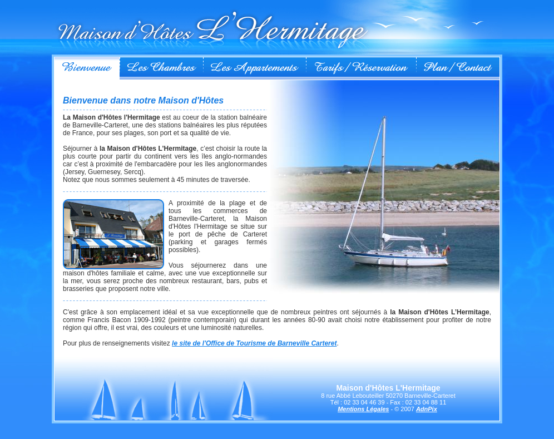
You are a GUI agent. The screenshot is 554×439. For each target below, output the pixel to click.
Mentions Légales (363, 409)
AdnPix (426, 409)
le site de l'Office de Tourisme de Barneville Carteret (254, 343)
